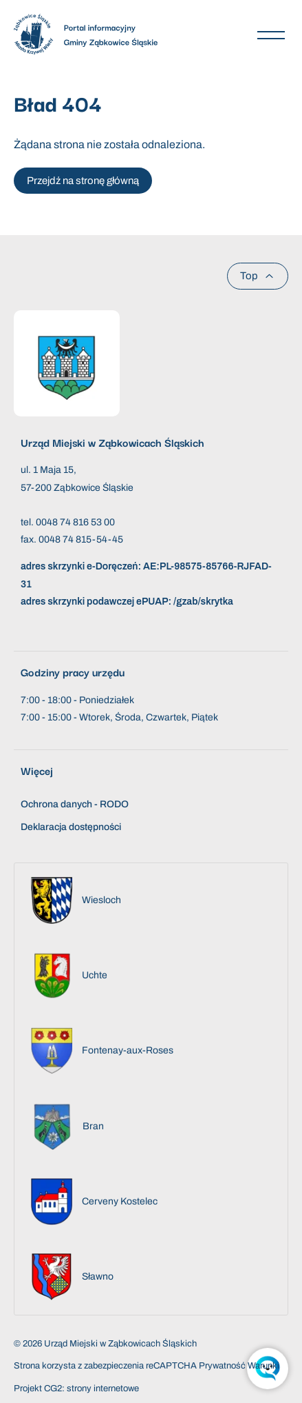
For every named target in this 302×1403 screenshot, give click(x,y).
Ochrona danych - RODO (75, 804)
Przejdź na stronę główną (83, 180)
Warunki (263, 1366)
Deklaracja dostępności (71, 827)
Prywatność (222, 1366)
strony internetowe (103, 1388)
